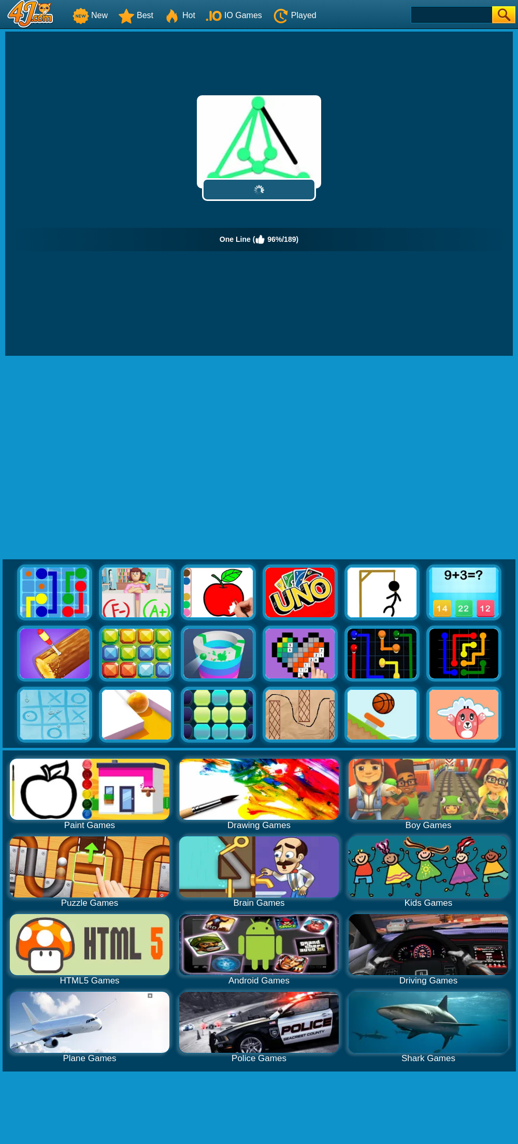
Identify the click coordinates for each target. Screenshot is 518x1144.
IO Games (234, 15)
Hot (179, 15)
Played (294, 15)
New (90, 15)
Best (135, 15)
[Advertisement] (97, 458)
